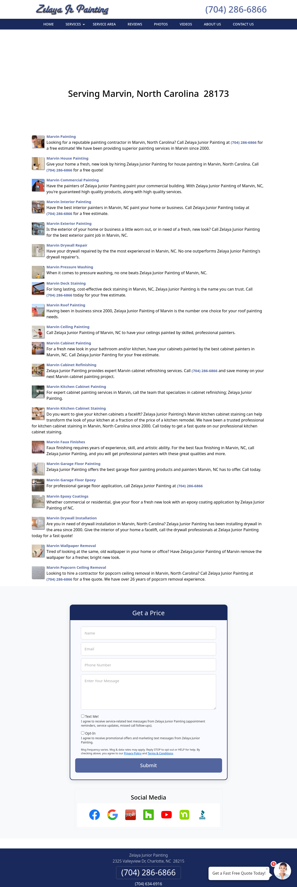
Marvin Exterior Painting (69, 185)
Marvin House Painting (67, 119)
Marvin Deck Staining (66, 244)
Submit (148, 727)
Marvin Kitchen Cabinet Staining (76, 369)
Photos (161, 24)
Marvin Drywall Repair (67, 206)
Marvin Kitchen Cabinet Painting (76, 348)
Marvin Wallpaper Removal (71, 507)
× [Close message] (267, 868)
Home (48, 24)
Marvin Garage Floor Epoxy (71, 441)
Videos (186, 24)
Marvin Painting (61, 98)
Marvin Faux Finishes (66, 403)
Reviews (135, 24)
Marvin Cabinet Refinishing (72, 326)
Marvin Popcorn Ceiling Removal (76, 529)
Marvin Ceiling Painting (68, 288)
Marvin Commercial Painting (73, 141)
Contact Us (243, 24)
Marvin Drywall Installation (72, 479)
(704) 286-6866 (236, 9)
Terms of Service (185, 876)
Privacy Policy (132, 715)
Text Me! (92, 678)
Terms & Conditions (160, 715)
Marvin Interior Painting (69, 163)
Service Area (104, 24)
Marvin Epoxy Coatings (67, 457)
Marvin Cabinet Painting (69, 304)
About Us (212, 24)
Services (76, 25)
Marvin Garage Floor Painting (74, 425)
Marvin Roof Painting (66, 266)
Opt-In (90, 695)
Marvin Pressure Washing (70, 228)
